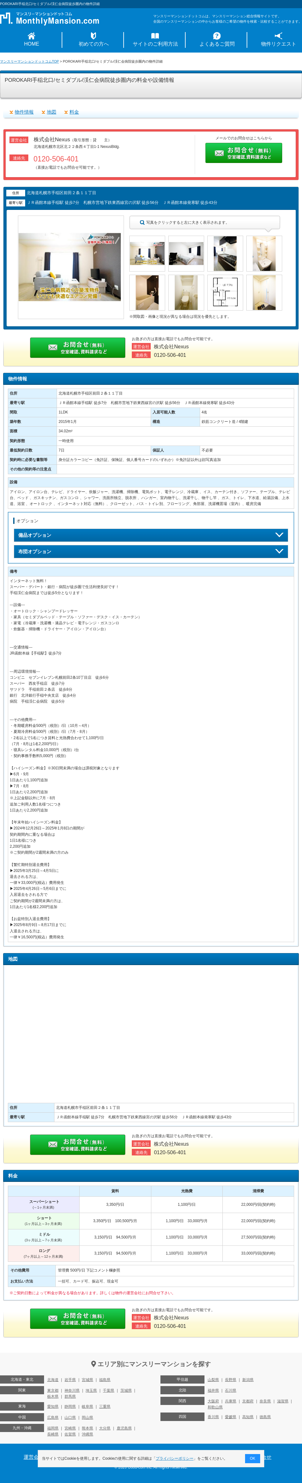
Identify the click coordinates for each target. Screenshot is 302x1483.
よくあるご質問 (217, 44)
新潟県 (248, 1380)
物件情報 (24, 112)
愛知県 (53, 1406)
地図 (51, 112)
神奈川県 (72, 1390)
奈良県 (265, 1401)
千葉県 (108, 1390)
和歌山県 (215, 1407)
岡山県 (87, 1417)
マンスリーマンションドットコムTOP (29, 61)
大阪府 (213, 1401)
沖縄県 (87, 1434)
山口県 (70, 1417)
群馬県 (70, 1396)
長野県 (230, 1380)
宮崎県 (70, 1428)
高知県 (248, 1417)
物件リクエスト (278, 44)
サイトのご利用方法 (155, 44)
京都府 (248, 1401)
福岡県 (53, 1428)
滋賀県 (282, 1401)
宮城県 (87, 1380)
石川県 (230, 1390)
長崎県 (53, 1434)
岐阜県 (87, 1406)
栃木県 (53, 1396)
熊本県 (87, 1428)
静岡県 (70, 1406)
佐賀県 (70, 1434)
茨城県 (126, 1390)
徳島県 (265, 1417)
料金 (74, 112)
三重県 (104, 1406)
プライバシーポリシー (175, 1458)
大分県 (104, 1428)
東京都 (53, 1390)
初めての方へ (94, 44)
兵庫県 (230, 1401)
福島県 (104, 1380)
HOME (31, 44)
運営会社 (34, 1457)
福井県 (213, 1390)
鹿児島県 (124, 1428)
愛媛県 (230, 1417)
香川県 (213, 1417)
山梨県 (213, 1380)
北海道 (53, 1380)
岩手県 (70, 1380)
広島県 (53, 1417)
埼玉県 (91, 1390)
